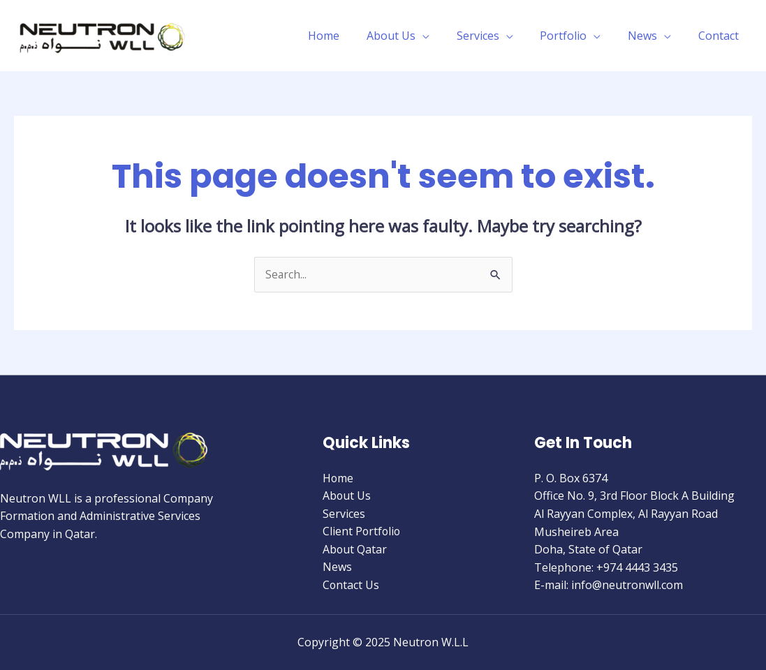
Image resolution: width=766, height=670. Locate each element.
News (649, 35)
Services (494, 35)
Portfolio (575, 35)
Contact (720, 35)
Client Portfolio (362, 531)
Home (349, 35)
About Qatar (355, 550)
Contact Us (351, 585)
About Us (412, 35)
